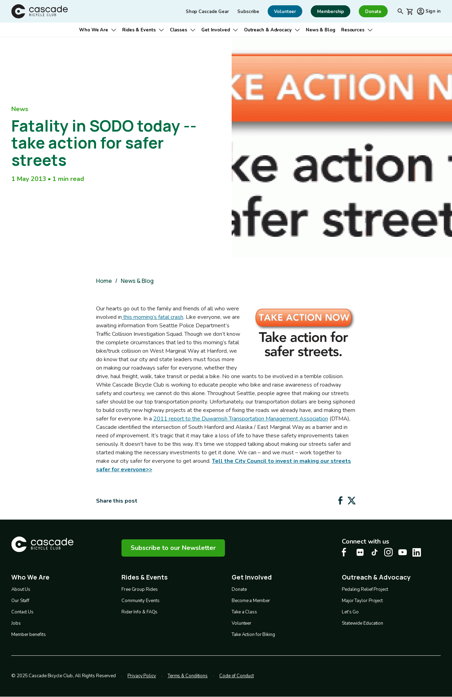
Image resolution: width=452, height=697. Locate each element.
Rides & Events (139, 30)
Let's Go (350, 612)
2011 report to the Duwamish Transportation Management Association (240, 419)
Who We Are (93, 30)
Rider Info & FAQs (139, 612)
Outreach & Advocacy (268, 30)
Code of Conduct (236, 676)
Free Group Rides (139, 589)
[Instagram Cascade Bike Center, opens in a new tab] (388, 552)
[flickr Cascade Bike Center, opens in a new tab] (360, 552)
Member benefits (28, 634)
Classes (178, 30)
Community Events (140, 601)
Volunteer (241, 623)
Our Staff (20, 601)
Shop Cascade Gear (207, 11)
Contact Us (22, 612)
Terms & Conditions (188, 676)
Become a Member (251, 601)
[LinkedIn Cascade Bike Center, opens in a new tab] (416, 552)
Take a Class (244, 612)
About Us (20, 589)
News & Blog (320, 30)
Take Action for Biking (253, 634)
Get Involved (215, 30)
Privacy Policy (141, 676)
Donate (239, 589)
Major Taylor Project (362, 601)
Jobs (16, 623)
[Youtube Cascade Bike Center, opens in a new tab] (402, 552)
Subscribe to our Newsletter (173, 548)
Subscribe (248, 11)
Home (104, 281)
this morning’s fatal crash (152, 317)
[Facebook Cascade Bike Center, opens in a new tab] (346, 552)
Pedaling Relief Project (365, 589)
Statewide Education (362, 623)
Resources (352, 30)
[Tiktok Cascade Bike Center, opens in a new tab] (374, 552)
